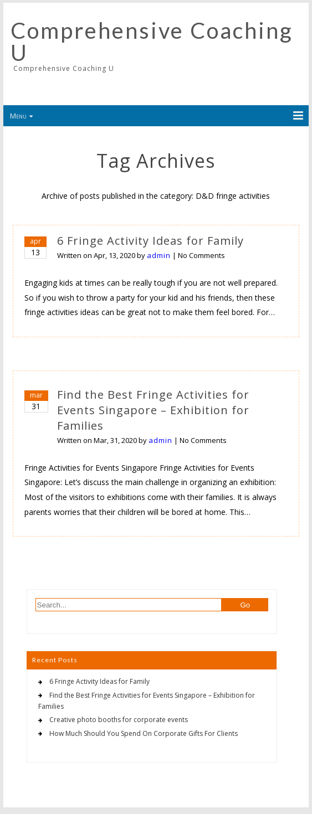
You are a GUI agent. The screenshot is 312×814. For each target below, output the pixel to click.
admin (159, 255)
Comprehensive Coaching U (152, 41)
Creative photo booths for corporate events (118, 719)
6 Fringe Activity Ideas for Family (150, 240)
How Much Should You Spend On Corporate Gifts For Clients (143, 733)
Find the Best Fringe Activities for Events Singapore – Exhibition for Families (153, 410)
